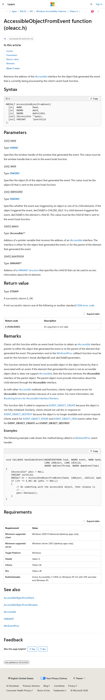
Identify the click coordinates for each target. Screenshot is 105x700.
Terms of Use (43, 690)
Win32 (23, 11)
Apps (14, 11)
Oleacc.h (74, 11)
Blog (46, 685)
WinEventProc (64, 353)
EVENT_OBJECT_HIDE (65, 418)
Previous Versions (31, 685)
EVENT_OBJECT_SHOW (35, 418)
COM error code (85, 305)
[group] (52, 479)
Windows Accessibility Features (51, 11)
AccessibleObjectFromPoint (19, 597)
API (31, 11)
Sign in (99, 4)
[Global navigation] (3, 4)
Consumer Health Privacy (18, 690)
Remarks (10, 63)
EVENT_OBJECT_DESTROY (18, 414)
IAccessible (41, 76)
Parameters (11, 55)
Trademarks (58, 690)
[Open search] (91, 4)
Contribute (59, 685)
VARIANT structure (28, 270)
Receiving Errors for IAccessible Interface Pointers (31, 398)
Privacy (71, 685)
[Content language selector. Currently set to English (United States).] (20, 678)
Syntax (9, 50)
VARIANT (9, 618)
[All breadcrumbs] (6, 11)
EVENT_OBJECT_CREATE (62, 405)
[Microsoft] (53, 4)
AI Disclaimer (12, 685)
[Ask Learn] (92, 11)
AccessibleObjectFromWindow (21, 604)
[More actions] (98, 11)
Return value (12, 59)
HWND (14, 147)
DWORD (14, 173)
